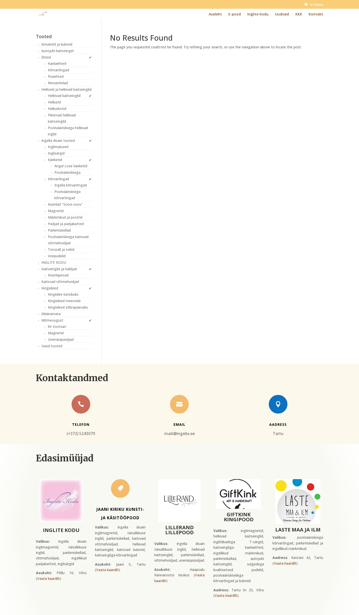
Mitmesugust (52, 320)
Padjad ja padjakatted (66, 223)
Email (179, 424)
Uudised (282, 14)
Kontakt (316, 14)
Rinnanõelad (58, 83)
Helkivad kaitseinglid (64, 95)
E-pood (234, 14)
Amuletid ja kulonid (56, 44)
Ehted (46, 57)
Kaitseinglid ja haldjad (59, 268)
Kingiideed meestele (64, 300)
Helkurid (54, 102)
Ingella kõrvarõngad (70, 185)
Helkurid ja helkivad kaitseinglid (66, 89)
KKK (298, 14)
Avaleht (215, 14)
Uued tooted (51, 346)
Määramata (51, 313)
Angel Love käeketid (70, 166)
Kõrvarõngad (58, 70)
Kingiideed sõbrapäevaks (68, 307)
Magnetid (56, 210)
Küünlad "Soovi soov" (65, 204)
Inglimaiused (58, 146)
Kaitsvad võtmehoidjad (60, 281)
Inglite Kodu (258, 14)
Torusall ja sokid (61, 249)
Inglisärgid (56, 153)
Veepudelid (57, 256)
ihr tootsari (57, 326)
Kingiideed (49, 288)
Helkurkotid (57, 108)
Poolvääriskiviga (67, 172)
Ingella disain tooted (58, 140)
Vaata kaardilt (48, 578)
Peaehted (56, 76)
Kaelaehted (57, 63)
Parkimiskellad (59, 230)
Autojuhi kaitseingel (57, 50)
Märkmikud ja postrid (65, 217)
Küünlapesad (58, 275)
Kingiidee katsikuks (63, 294)
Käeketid (55, 159)
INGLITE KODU (53, 262)
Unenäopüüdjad (61, 339)
